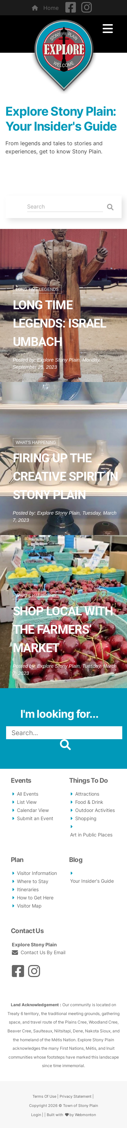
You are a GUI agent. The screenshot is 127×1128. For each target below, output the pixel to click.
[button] (116, 744)
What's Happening (36, 442)
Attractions (87, 794)
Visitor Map (29, 906)
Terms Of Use (44, 1096)
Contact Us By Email (42, 952)
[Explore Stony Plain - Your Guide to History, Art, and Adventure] (64, 54)
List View (27, 802)
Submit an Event (35, 818)
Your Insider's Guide (92, 881)
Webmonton (85, 1114)
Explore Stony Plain (58, 360)
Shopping (86, 818)
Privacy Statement (75, 1096)
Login (36, 1114)
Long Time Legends (37, 289)
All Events (27, 794)
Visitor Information (37, 873)
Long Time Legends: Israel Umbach (59, 323)
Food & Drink (89, 802)
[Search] (65, 206)
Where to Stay (32, 881)
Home (45, 7)
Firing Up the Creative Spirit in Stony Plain (65, 476)
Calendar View (33, 810)
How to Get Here (35, 897)
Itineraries (28, 889)
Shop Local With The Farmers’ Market (63, 629)
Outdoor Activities (95, 810)
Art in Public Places (91, 834)
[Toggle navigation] (108, 29)
